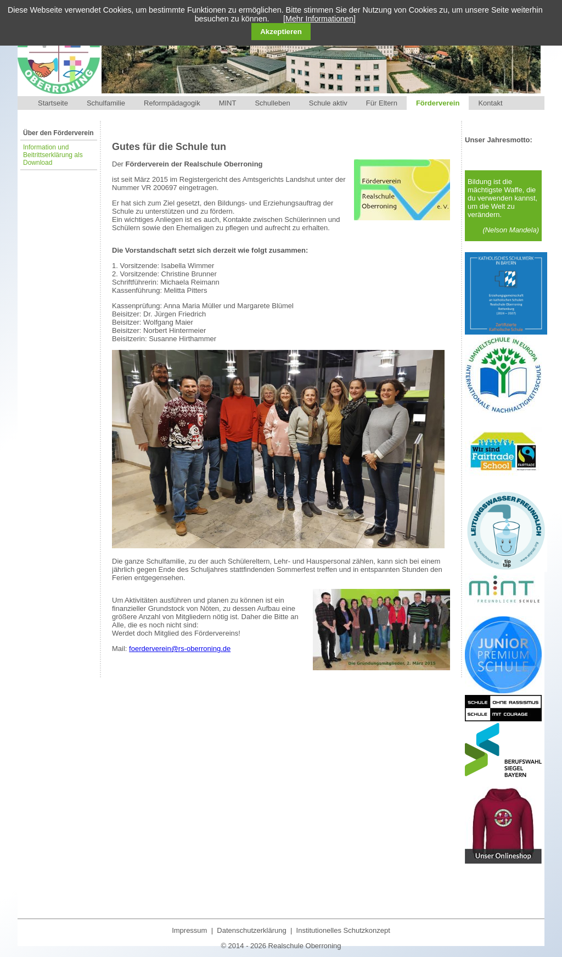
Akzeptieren (281, 31)
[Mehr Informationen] (319, 18)
